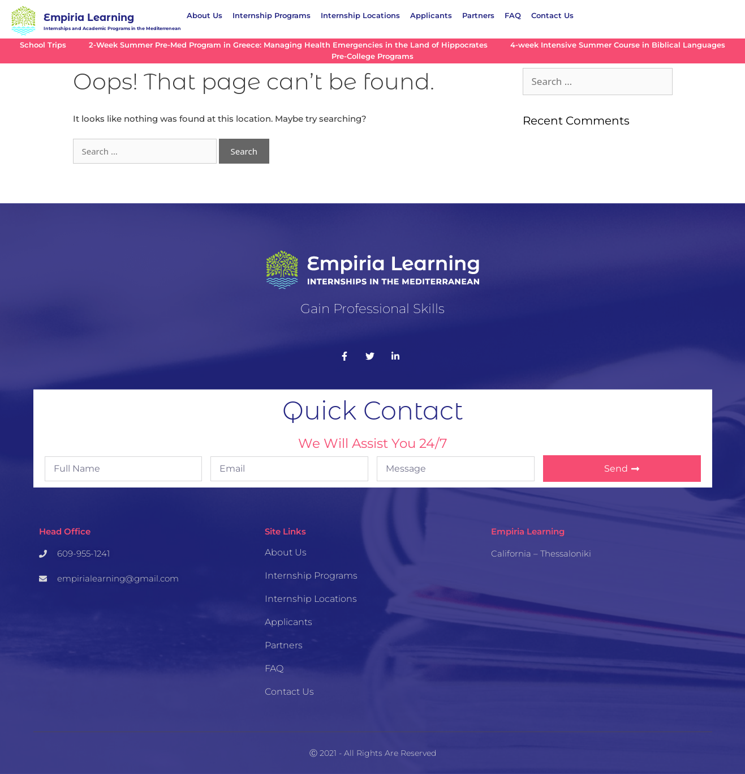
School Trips (43, 45)
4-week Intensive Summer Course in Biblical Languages (617, 45)
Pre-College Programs (372, 56)
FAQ (513, 15)
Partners (478, 15)
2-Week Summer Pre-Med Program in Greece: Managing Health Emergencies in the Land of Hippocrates (288, 45)
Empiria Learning (89, 17)
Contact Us (552, 15)
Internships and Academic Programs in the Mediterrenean (112, 28)
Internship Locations (360, 15)
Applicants (431, 15)
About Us (204, 15)
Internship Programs (271, 15)
